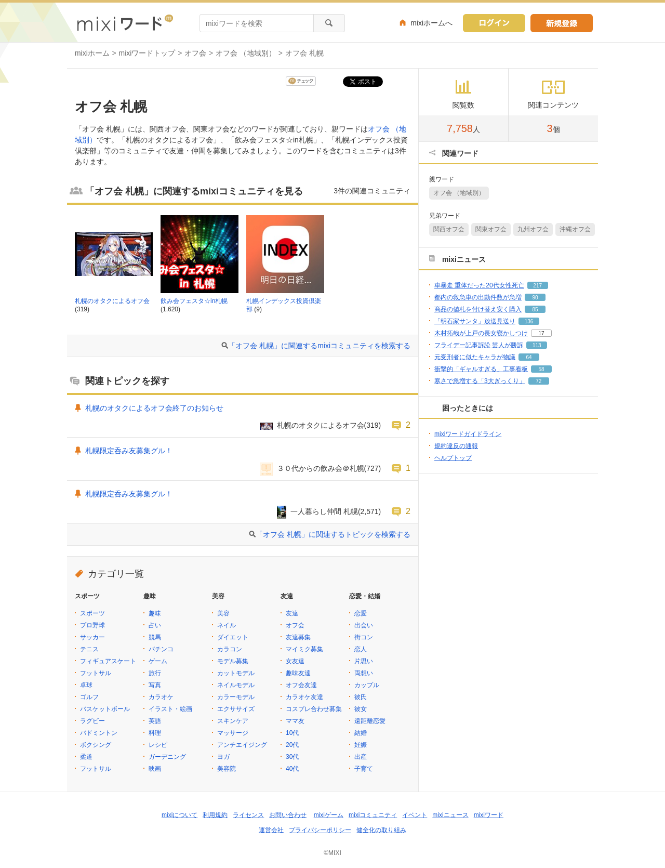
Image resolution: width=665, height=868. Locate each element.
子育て (363, 768)
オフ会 (195, 53)
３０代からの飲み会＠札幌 (320, 468)
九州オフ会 (533, 229)
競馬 (155, 637)
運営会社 (271, 830)
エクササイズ (236, 709)
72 (538, 381)
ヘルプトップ (453, 458)
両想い (363, 673)
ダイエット (232, 637)
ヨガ (223, 756)
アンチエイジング (242, 744)
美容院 (226, 768)
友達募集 (298, 637)
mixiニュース (450, 815)
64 (528, 357)
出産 (360, 756)
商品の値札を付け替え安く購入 (478, 309)
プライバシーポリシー (320, 830)
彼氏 (360, 697)
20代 (292, 744)
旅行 (155, 673)
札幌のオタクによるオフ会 (112, 301)
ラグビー (92, 721)
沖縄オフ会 (575, 229)
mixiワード (488, 815)
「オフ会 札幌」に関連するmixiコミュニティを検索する (319, 345)
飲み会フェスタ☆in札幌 (194, 301)
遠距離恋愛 (369, 721)
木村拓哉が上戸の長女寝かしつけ (481, 333)
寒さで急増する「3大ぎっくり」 (479, 381)
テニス (89, 649)
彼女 (360, 709)
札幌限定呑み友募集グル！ (128, 450)
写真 (155, 685)
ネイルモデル (236, 685)
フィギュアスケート (108, 661)
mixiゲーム (328, 815)
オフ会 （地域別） (246, 53)
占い (155, 625)
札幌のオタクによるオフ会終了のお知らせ (154, 408)
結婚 (360, 733)
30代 (292, 756)
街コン (363, 637)
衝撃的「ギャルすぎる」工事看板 (481, 369)
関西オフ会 (448, 229)
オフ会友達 (301, 685)
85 (535, 309)
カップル (366, 685)
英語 (155, 721)
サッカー (92, 637)
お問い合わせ (288, 815)
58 (541, 369)
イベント (414, 815)
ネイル (226, 625)
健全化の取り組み (381, 830)
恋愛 (360, 613)
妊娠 (360, 744)
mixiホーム (92, 53)
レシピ (158, 744)
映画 (155, 768)
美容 (223, 613)
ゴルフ (89, 697)
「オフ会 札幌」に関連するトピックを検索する (333, 534)
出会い (363, 625)
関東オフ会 (491, 229)
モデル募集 (232, 661)
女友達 (295, 661)
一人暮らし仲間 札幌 (324, 511)
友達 (292, 613)
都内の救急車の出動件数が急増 (478, 297)
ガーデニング (167, 756)
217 (537, 285)
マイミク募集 (304, 649)
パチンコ (161, 649)
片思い (363, 661)
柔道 (86, 756)
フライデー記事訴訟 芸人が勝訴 (478, 345)
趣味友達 (298, 673)
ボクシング (95, 744)
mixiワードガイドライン (467, 434)
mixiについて (179, 815)
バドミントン (98, 733)
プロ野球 (92, 625)
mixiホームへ (431, 23)
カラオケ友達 (304, 697)
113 (537, 345)
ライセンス (248, 815)
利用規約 (215, 815)
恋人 (360, 649)
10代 (292, 733)
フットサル (95, 673)
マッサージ (232, 733)
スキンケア (232, 721)
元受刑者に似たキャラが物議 (474, 357)
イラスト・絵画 (170, 709)
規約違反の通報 (456, 446)
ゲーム (158, 661)
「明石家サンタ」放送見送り (474, 321)
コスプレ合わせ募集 (314, 709)
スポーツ (92, 613)
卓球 (86, 685)
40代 (292, 768)
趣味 (155, 613)
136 (529, 321)
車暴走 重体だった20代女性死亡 (479, 285)
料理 (155, 733)
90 (535, 297)
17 (541, 333)
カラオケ (161, 697)
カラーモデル (236, 697)
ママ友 (295, 721)
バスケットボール (105, 709)
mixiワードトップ (147, 53)
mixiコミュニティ (373, 815)
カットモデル (236, 673)
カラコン (229, 649)
